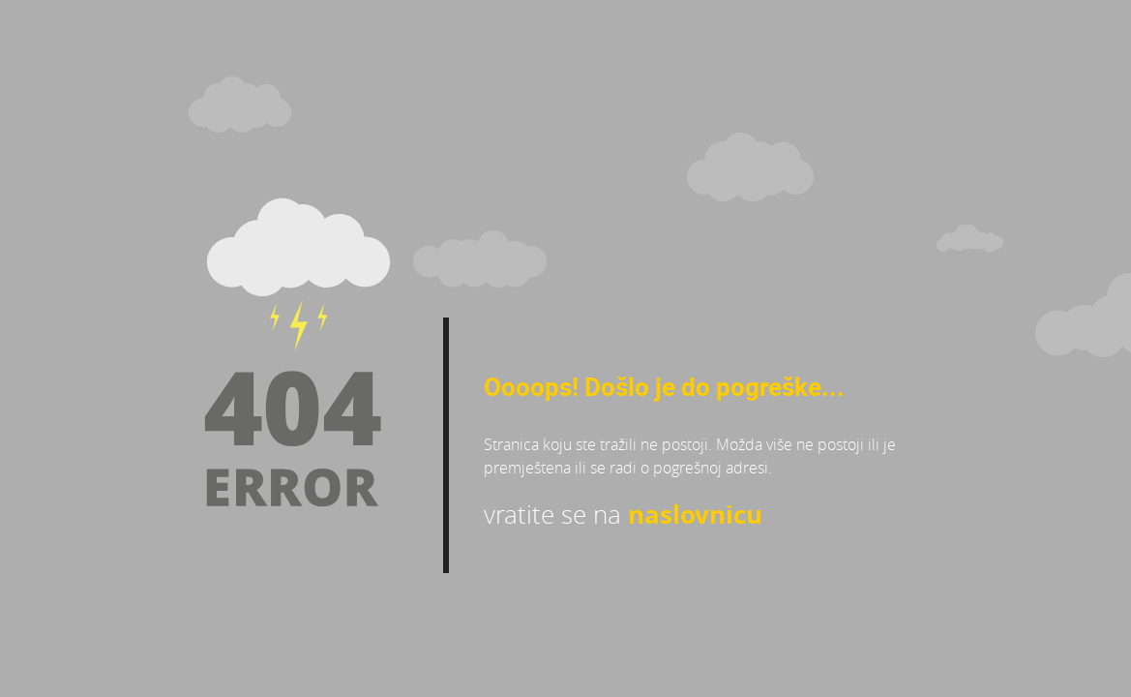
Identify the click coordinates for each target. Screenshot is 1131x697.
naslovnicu (695, 514)
